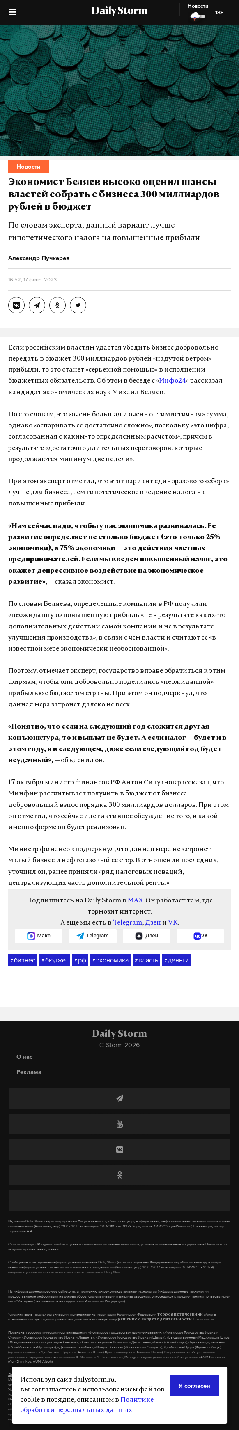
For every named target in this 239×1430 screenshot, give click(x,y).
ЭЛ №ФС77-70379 (115, 1226)
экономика (110, 960)
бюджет (54, 960)
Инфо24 (172, 381)
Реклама (28, 1071)
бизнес (22, 960)
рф (80, 960)
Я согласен (194, 1385)
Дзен (153, 923)
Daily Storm (119, 11)
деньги (176, 960)
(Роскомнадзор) (47, 1226)
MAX (135, 901)
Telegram (127, 923)
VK (173, 923)
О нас (24, 1056)
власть (146, 960)
